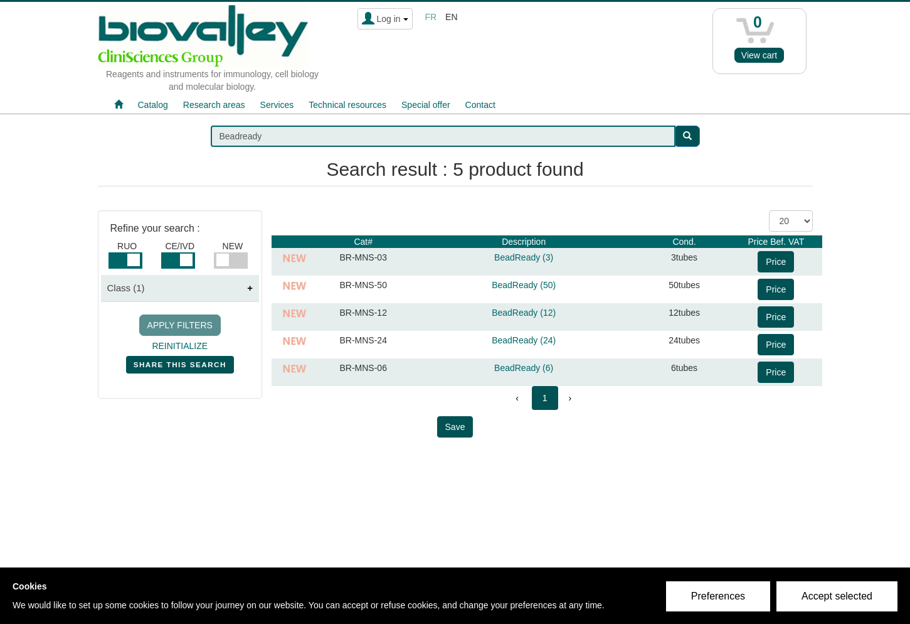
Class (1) (126, 287)
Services (277, 105)
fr (431, 17)
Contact (480, 105)
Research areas (214, 105)
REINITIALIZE (180, 346)
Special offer (425, 105)
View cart (759, 55)
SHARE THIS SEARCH (180, 367)
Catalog (153, 105)
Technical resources (347, 105)
